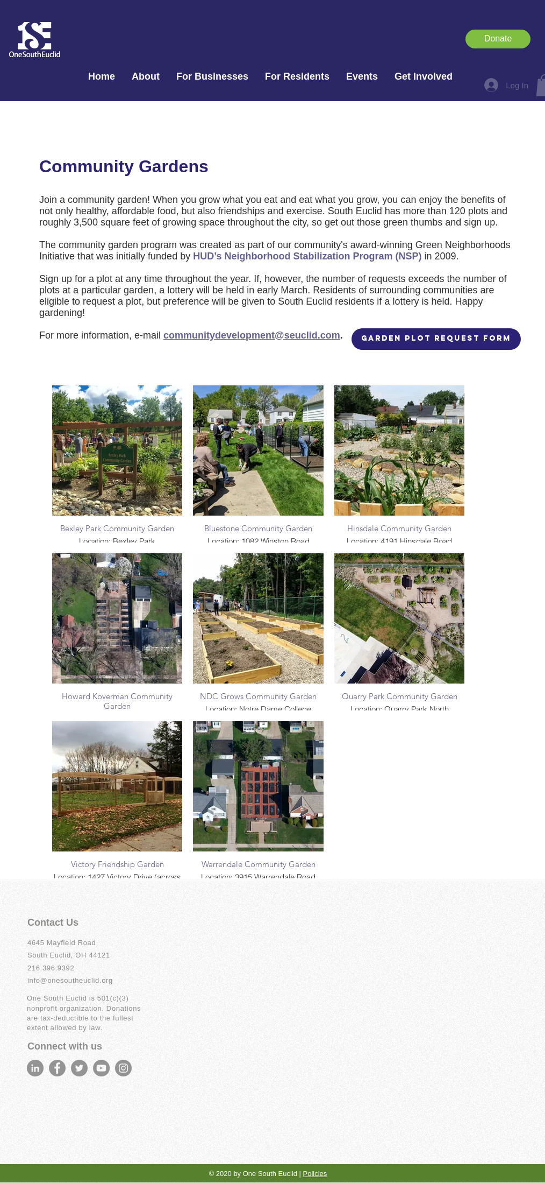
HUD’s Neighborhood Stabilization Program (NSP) (308, 256)
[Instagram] (123, 1068)
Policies (315, 1174)
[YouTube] (101, 1068)
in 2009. (442, 256)
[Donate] (497, 39)
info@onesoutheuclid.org (70, 980)
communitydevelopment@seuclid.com (251, 335)
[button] (145, 77)
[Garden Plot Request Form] (436, 339)
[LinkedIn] (35, 1068)
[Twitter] (79, 1068)
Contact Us (52, 922)
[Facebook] (57, 1068)
